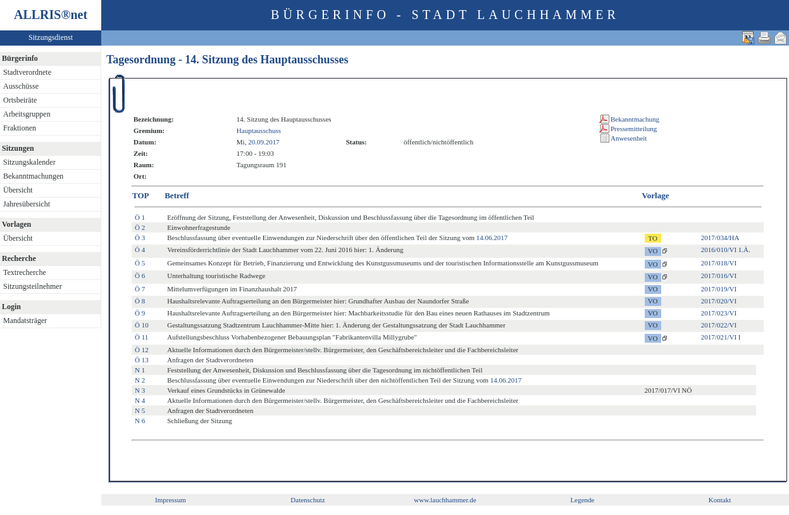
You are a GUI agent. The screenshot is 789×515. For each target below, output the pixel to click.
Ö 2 (140, 227)
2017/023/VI (718, 313)
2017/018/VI (718, 263)
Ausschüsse (21, 86)
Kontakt (720, 500)
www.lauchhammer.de (445, 500)
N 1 (140, 370)
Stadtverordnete (27, 72)
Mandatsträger (25, 320)
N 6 (140, 420)
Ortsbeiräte (20, 100)
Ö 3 (140, 237)
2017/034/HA (720, 237)
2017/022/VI (718, 325)
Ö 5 (140, 263)
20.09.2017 (264, 142)
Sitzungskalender (29, 162)
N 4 (140, 400)
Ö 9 (140, 313)
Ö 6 (140, 275)
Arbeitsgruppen (27, 114)
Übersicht (18, 190)
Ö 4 (140, 249)
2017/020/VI (718, 301)
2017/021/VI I (721, 337)
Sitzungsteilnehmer (32, 286)
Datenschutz (307, 500)
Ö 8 (140, 301)
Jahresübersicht (26, 204)
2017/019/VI (718, 289)
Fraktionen (19, 128)
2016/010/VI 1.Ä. (725, 249)
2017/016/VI (718, 275)
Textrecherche (24, 272)
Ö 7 (140, 289)
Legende (583, 500)
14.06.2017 (492, 237)
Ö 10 (142, 325)
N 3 (140, 390)
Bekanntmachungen (33, 176)
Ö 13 (142, 360)
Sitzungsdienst (50, 37)
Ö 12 (142, 349)
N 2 (140, 380)
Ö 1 (140, 217)
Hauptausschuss (259, 130)
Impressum (170, 500)
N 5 (140, 410)
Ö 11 (141, 337)
